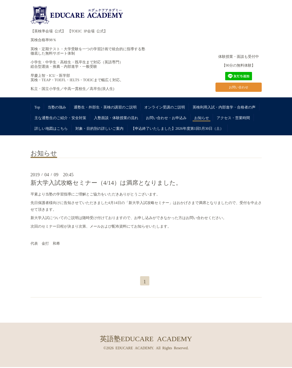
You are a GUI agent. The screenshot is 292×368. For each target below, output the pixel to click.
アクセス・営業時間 (233, 117)
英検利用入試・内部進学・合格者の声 (224, 107)
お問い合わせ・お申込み (166, 117)
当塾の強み (57, 107)
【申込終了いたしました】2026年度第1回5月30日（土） (177, 128)
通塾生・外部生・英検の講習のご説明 (105, 107)
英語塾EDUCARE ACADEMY (146, 338)
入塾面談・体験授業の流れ (116, 117)
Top (37, 107)
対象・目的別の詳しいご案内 (99, 128)
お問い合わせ (238, 86)
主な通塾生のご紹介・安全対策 (60, 117)
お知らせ (201, 117)
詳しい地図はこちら (51, 128)
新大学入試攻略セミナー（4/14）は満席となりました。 (106, 182)
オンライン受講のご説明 (164, 107)
